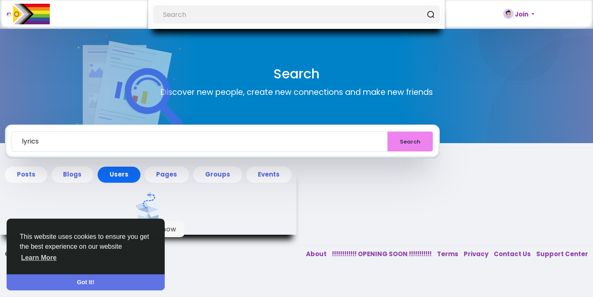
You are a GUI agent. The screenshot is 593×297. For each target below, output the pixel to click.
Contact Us (513, 254)
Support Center (562, 254)
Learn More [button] (38, 257)
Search (410, 142)
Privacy (477, 254)
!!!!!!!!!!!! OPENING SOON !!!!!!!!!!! (382, 254)
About (317, 254)
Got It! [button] (85, 282)
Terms (448, 254)
